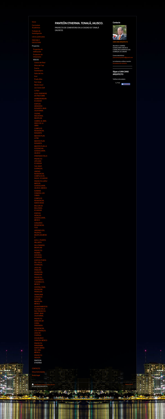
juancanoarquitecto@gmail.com (123, 58)
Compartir (126, 84)
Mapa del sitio (51, 385)
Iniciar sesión (129, 384)
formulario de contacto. (120, 63)
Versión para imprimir (39, 385)
